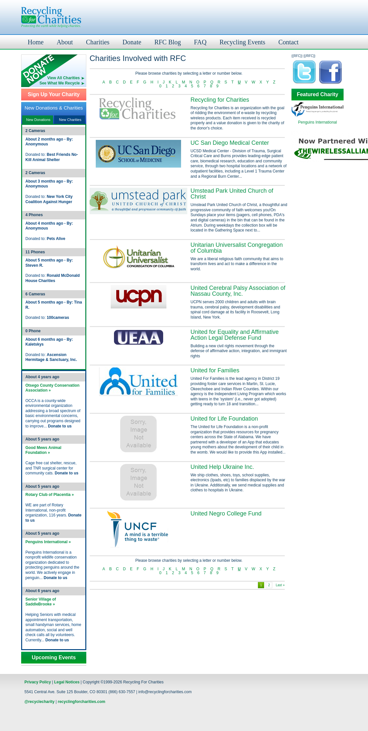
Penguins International (317, 122)
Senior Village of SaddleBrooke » (40, 602)
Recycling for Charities (220, 100)
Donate (131, 42)
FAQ (200, 42)
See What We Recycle (59, 83)
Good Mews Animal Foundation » (43, 450)
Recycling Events (242, 42)
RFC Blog (167, 42)
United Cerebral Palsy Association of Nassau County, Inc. (238, 291)
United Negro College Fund (226, 513)
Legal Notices (66, 682)
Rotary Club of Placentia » (49, 494)
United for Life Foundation (224, 418)
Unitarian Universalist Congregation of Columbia (237, 248)
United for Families (215, 370)
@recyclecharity (39, 701)
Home (36, 42)
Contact (288, 42)
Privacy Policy (37, 682)
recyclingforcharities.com (81, 701)
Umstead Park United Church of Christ (232, 193)
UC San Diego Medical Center (230, 143)
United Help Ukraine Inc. (222, 467)
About (65, 42)
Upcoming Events (54, 657)
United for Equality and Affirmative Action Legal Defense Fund (235, 335)
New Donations (38, 120)
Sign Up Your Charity (53, 94)
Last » (280, 585)
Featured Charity (317, 94)
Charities (97, 42)
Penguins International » (48, 542)
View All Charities (63, 78)
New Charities (70, 120)
